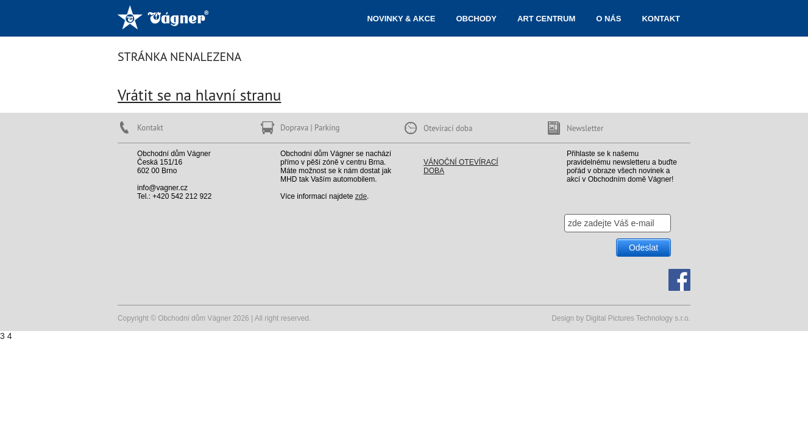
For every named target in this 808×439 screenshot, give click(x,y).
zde (361, 196)
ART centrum (546, 18)
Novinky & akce (401, 18)
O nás (608, 18)
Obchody (476, 18)
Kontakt (661, 18)
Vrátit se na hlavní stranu (199, 95)
